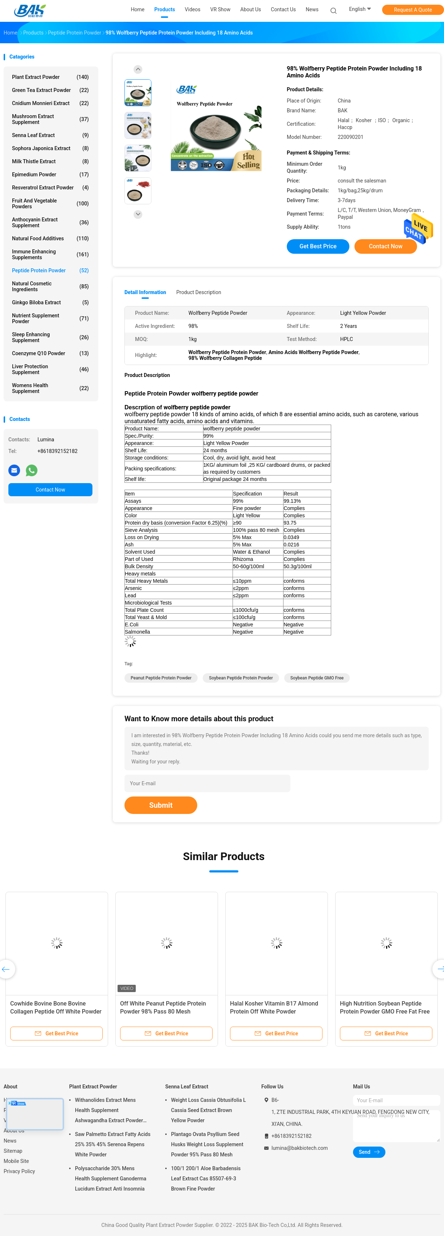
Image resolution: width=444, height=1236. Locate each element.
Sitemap (13, 1151)
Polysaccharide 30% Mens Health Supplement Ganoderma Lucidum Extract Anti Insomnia (110, 1178)
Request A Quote (413, 10)
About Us (14, 1130)
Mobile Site (16, 1161)
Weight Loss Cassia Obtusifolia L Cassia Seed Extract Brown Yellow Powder (208, 1110)
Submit (161, 805)
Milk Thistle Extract (50, 161)
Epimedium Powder (50, 174)
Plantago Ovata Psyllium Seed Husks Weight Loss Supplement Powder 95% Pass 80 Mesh (207, 1144)
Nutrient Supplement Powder (50, 318)
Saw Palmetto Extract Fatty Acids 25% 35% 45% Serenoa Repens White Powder (112, 1144)
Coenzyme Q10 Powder (50, 353)
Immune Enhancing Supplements (50, 254)
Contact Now (50, 490)
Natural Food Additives (50, 238)
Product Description (198, 292)
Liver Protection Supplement (50, 369)
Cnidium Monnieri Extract (50, 103)
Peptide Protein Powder (50, 270)
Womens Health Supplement (50, 388)
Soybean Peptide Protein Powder (241, 678)
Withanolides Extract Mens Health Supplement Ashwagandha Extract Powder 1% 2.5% (109, 1111)
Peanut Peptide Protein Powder (161, 678)
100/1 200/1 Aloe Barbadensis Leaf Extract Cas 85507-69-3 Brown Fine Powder (206, 1178)
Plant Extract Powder (50, 77)
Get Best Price (318, 246)
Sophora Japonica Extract (50, 148)
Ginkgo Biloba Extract (50, 302)
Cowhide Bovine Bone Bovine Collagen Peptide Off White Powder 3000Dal (56, 1011)
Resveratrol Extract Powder (50, 187)
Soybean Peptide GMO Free (317, 678)
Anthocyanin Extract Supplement (50, 222)
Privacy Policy (19, 1171)
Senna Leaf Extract (50, 135)
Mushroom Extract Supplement (50, 119)
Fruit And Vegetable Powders (50, 203)
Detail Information (145, 292)
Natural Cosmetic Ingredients (50, 286)
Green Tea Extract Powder (50, 90)
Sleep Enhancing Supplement (50, 337)
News (10, 1141)
